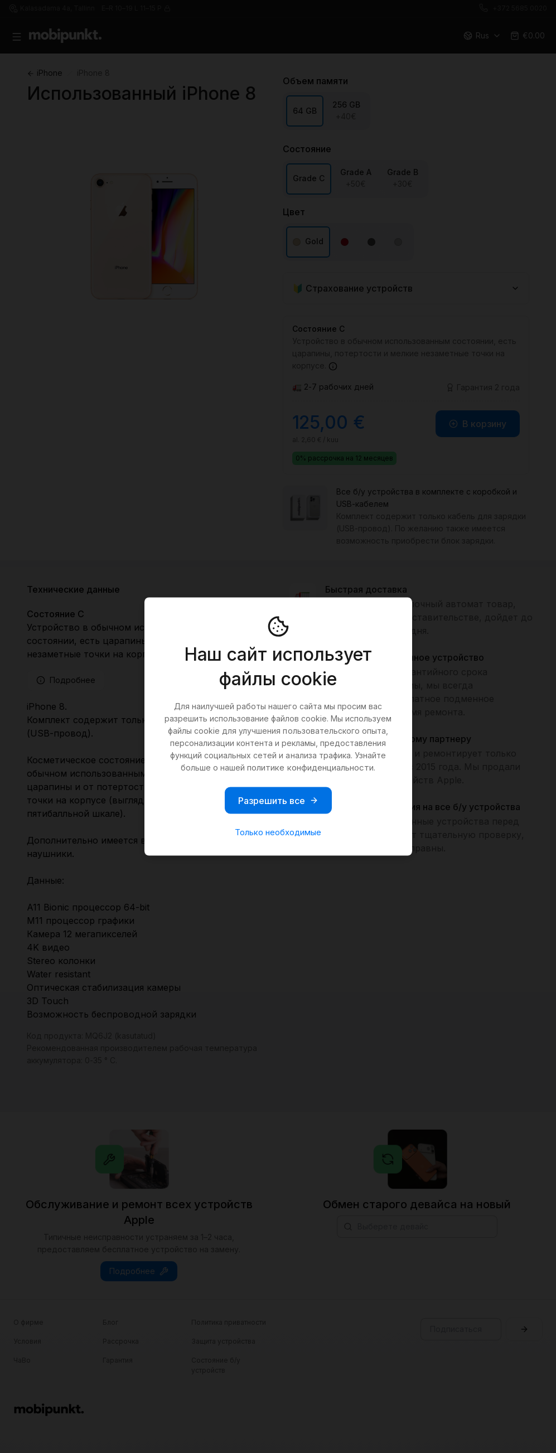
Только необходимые (278, 832)
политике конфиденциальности (310, 767)
